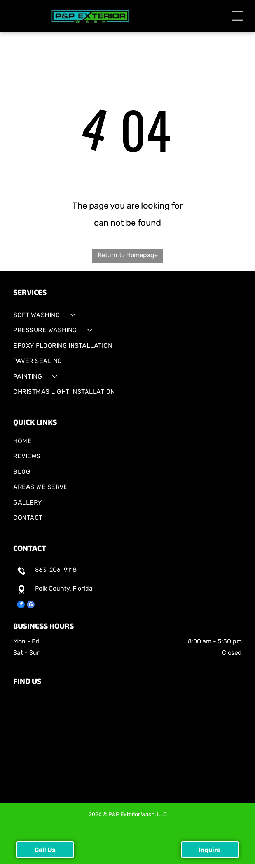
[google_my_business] (31, 605)
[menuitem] (127, 314)
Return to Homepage (128, 255)
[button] (237, 16)
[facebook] (21, 605)
